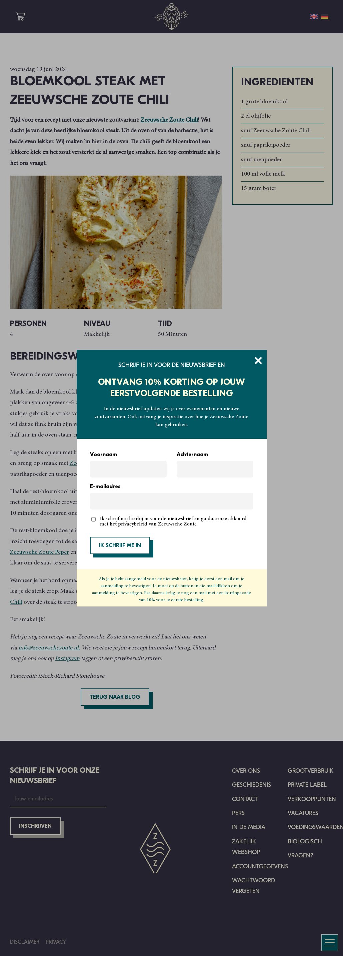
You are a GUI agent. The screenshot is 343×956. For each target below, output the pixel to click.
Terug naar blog (115, 697)
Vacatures (303, 813)
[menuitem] (314, 17)
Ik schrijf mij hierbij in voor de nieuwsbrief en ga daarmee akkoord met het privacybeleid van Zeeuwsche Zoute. (173, 521)
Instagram (67, 659)
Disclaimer (24, 942)
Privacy (56, 942)
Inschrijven (35, 826)
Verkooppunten (312, 799)
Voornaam (103, 455)
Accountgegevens (260, 866)
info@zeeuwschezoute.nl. (49, 648)
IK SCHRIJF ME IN (120, 545)
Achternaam (192, 455)
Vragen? (300, 855)
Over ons (246, 770)
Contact (245, 799)
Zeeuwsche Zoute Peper (39, 552)
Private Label (307, 784)
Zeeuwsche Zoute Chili (169, 120)
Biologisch (305, 841)
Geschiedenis (251, 784)
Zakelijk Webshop (246, 847)
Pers (238, 813)
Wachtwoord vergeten (253, 886)
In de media (248, 827)
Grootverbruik (311, 770)
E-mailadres (105, 486)
